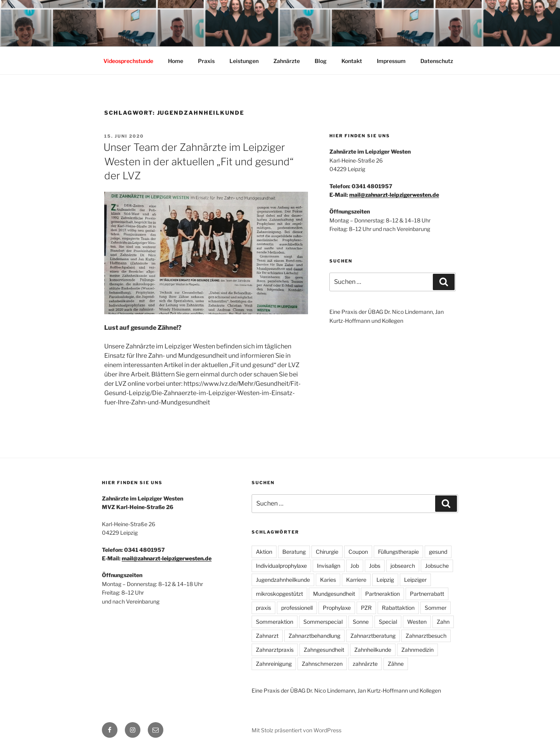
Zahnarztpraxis (275, 649)
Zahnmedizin (417, 649)
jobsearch (402, 565)
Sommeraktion (274, 621)
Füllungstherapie (398, 551)
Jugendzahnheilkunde (283, 579)
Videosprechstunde (128, 61)
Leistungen (244, 61)
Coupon (358, 551)
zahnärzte (365, 663)
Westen (417, 621)
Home (175, 61)
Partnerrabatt (427, 593)
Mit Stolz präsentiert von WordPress (296, 730)
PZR (366, 607)
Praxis (206, 61)
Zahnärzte (286, 61)
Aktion (264, 551)
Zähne (396, 663)
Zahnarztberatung (373, 635)
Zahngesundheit (324, 649)
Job (354, 565)
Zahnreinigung (274, 663)
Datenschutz (436, 61)
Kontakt (351, 61)
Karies (328, 579)
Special (388, 621)
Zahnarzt (267, 635)
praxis (263, 607)
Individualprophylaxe (281, 565)
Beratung (294, 551)
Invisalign (328, 565)
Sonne (361, 621)
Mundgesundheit (334, 593)
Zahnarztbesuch (426, 635)
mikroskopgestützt (279, 593)
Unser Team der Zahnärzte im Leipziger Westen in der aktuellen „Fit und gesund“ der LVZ (198, 161)
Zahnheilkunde (372, 649)
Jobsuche (437, 565)
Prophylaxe (337, 607)
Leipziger (415, 579)
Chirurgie (327, 551)
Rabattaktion (398, 607)
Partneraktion (382, 593)
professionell (297, 607)
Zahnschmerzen (322, 663)
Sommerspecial (323, 621)
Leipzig (385, 579)
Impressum (391, 61)
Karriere (356, 579)
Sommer (435, 607)
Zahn (443, 621)
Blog (321, 61)
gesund (438, 551)
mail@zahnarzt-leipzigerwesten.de (394, 194)
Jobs (374, 565)
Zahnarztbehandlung (314, 635)
